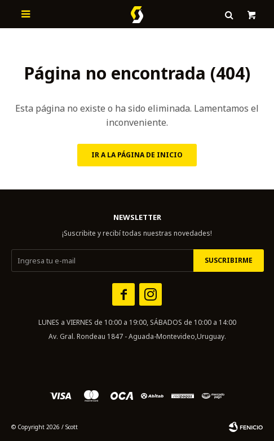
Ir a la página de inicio (137, 155)
